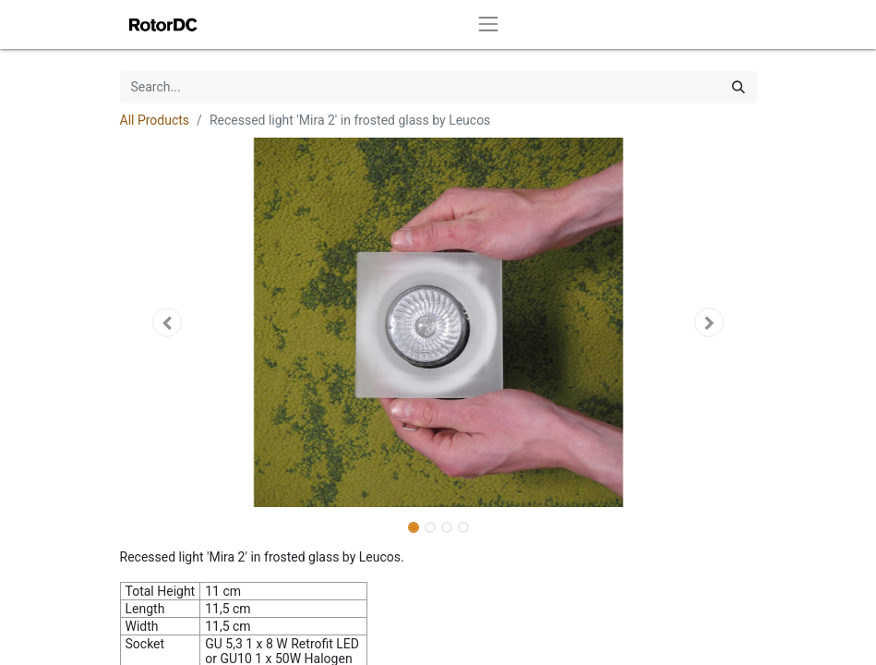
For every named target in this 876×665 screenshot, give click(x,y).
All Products (155, 120)
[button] (168, 322)
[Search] (738, 87)
